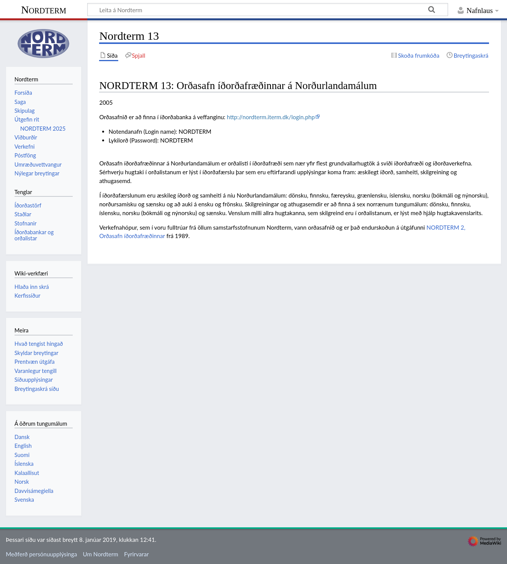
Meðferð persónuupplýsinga (41, 554)
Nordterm (43, 10)
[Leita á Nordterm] (268, 9)
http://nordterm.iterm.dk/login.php (271, 116)
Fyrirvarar (136, 554)
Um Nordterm (100, 554)
